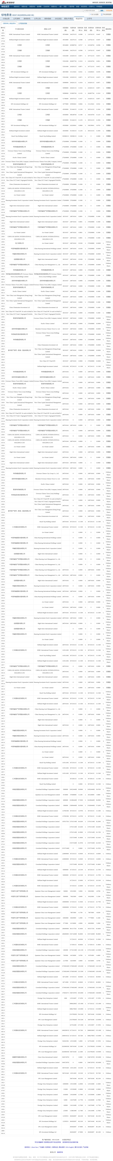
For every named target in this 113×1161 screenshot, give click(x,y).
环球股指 (99, 6)
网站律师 (62, 1147)
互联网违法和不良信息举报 (52, 1142)
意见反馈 (109, 10)
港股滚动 (32, 6)
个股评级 (71, 6)
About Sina (34, 1147)
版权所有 (60, 1152)
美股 (65, 6)
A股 (60, 6)
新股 (77, 6)
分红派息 (58, 19)
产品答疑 (85, 1147)
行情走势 (6, 19)
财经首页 (95, 2)
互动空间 (46, 6)
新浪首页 (102, 2)
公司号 (89, 19)
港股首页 (17, 6)
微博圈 (39, 6)
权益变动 (79, 19)
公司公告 (37, 19)
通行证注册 (78, 1147)
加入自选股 (94, 14)
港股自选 (24, 6)
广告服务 (41, 1147)
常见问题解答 (39, 1142)
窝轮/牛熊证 (68, 19)
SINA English (70, 1147)
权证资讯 (84, 6)
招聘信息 (55, 1147)
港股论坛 (54, 6)
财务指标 (47, 19)
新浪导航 (109, 2)
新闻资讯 (27, 19)
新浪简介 (27, 1147)
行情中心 (92, 6)
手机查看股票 (107, 14)
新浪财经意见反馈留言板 (70, 1142)
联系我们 (48, 1147)
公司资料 (16, 19)
